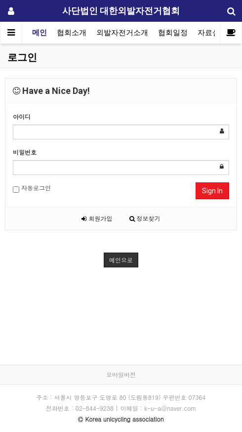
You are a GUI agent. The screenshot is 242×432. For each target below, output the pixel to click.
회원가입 (96, 218)
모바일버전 (121, 374)
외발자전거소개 (122, 32)
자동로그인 (32, 188)
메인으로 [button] (121, 260)
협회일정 (173, 32)
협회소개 (71, 32)
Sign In (212, 191)
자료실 (209, 32)
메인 (39, 32)
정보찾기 (145, 218)
